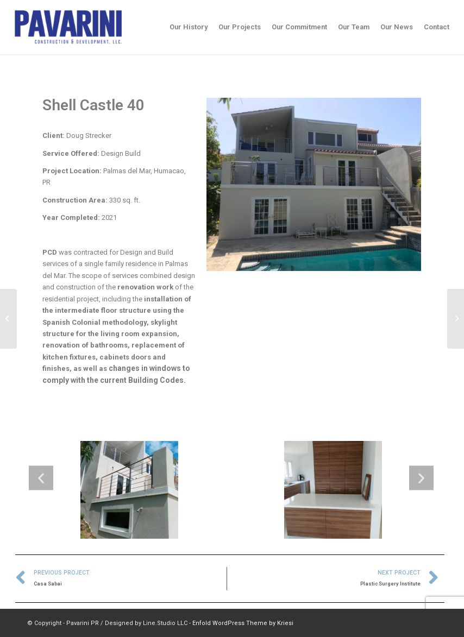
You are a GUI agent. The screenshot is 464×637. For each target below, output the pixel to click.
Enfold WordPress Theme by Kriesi (242, 623)
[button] (41, 478)
